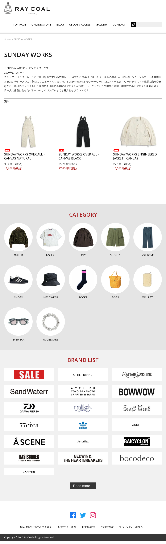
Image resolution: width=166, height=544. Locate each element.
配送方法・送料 (67, 527)
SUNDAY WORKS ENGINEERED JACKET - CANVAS (135, 154)
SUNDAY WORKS (23, 39)
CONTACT (119, 24)
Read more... (83, 486)
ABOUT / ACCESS (80, 24)
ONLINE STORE (41, 24)
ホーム (7, 39)
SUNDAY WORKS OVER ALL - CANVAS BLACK (79, 154)
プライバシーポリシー (132, 527)
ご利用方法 (107, 527)
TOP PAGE (19, 24)
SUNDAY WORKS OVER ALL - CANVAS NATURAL (24, 154)
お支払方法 (88, 527)
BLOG (60, 24)
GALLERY (101, 24)
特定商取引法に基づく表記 (36, 527)
